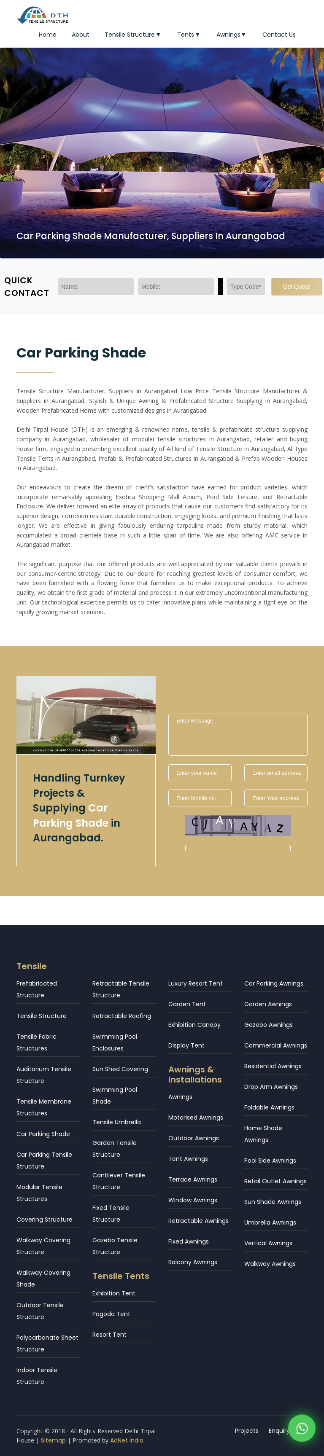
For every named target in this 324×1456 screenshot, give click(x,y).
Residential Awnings (273, 1066)
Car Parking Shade (43, 1134)
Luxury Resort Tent (195, 983)
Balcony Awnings (192, 1262)
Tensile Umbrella (116, 1122)
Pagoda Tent (111, 1314)
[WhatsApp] (302, 1429)
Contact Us (279, 34)
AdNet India (126, 1440)
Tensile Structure (133, 34)
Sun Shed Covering (120, 1069)
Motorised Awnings (195, 1117)
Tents (189, 34)
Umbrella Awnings (270, 1222)
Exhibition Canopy (194, 1025)
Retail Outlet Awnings (275, 1181)
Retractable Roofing (121, 1016)
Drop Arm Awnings (271, 1087)
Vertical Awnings (268, 1243)
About (80, 34)
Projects (247, 1430)
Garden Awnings (268, 1004)
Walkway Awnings (270, 1264)
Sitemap (53, 1440)
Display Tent (186, 1045)
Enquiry (279, 1430)
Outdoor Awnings (193, 1138)
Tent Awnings (188, 1159)
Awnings (232, 34)
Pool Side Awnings (270, 1160)
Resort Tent (109, 1334)
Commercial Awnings (275, 1045)
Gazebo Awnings (268, 1025)
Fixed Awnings (188, 1241)
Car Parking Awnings (273, 983)
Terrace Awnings (192, 1179)
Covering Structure (44, 1219)
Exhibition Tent (113, 1293)
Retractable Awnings (198, 1221)
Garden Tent (187, 1004)
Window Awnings (192, 1200)
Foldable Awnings (269, 1107)
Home (48, 34)
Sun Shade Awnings (272, 1202)
